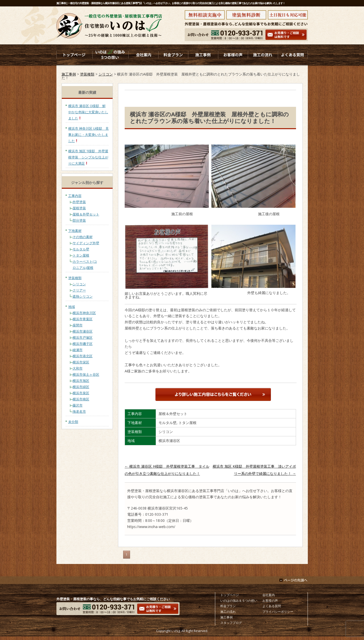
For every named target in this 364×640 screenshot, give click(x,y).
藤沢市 (78, 405)
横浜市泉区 (81, 393)
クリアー (79, 290)
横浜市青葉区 (83, 319)
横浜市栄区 (81, 362)
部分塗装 (79, 220)
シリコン (106, 74)
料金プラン (228, 606)
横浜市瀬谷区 (83, 331)
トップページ (229, 595)
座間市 (78, 325)
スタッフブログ (231, 622)
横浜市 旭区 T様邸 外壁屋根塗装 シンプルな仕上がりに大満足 (88, 157)
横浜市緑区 (81, 386)
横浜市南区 (81, 399)
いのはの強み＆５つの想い (238, 600)
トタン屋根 (81, 255)
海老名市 (79, 411)
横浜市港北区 (83, 356)
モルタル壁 (81, 249)
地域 (71, 306)
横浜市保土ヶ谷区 (86, 374)
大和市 (78, 368)
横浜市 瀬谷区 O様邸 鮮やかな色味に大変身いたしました (88, 111)
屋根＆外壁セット (86, 214)
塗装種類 (87, 74)
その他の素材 (83, 236)
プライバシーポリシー (277, 611)
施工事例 (69, 74)
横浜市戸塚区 (83, 337)
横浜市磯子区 (83, 343)
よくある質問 (271, 606)
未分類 (73, 421)
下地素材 (75, 230)
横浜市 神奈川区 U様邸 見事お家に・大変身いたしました (88, 134)
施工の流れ (228, 611)
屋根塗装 (79, 208)
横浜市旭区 (81, 380)
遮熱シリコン (83, 296)
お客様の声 (270, 600)
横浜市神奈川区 (84, 312)
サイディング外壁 (86, 243)
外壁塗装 (79, 202)
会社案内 (268, 595)
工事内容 (75, 195)
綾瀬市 (78, 349)
